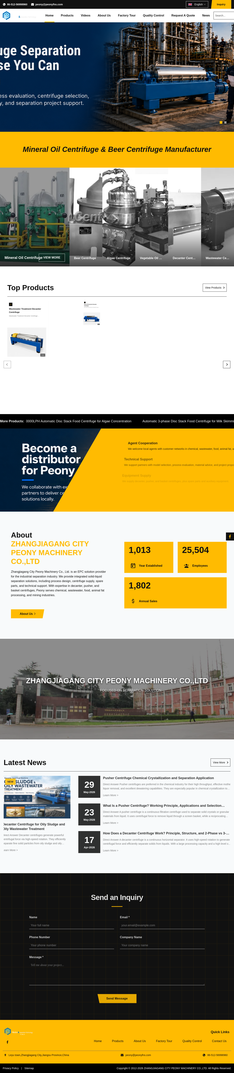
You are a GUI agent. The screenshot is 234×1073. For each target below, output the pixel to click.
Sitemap (29, 1068)
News (206, 15)
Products (67, 15)
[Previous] (7, 364)
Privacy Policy (11, 1068)
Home (49, 15)
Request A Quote (183, 15)
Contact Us (219, 1041)
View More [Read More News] (219, 762)
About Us (104, 15)
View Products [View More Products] (213, 287)
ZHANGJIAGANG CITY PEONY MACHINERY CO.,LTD (175, 1068)
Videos (85, 15)
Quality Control (153, 15)
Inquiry (221, 4)
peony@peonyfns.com (49, 4)
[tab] (221, 122)
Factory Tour (127, 15)
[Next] (226, 364)
